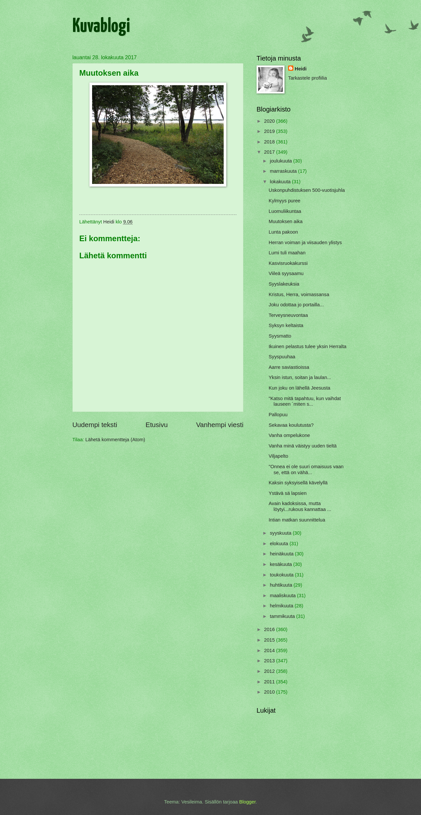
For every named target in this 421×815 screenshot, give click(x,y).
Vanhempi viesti (219, 424)
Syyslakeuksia (284, 284)
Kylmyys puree (285, 200)
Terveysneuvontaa (288, 315)
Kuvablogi (101, 26)
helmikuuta (282, 605)
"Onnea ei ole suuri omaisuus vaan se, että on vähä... (306, 469)
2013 (270, 660)
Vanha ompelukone (289, 435)
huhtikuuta (281, 585)
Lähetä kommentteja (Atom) (115, 439)
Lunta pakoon (283, 232)
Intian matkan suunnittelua (297, 519)
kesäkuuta (281, 564)
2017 (270, 152)
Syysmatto (280, 336)
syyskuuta (281, 533)
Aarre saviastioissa (289, 367)
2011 (270, 681)
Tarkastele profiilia (307, 78)
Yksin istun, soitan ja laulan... (300, 377)
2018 (270, 141)
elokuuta (279, 543)
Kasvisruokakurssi (288, 263)
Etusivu (156, 424)
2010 (270, 692)
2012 (270, 671)
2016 (270, 629)
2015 (270, 640)
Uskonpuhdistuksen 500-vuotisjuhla (307, 190)
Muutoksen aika (286, 221)
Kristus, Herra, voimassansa (299, 294)
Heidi (301, 68)
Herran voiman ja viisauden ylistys (305, 242)
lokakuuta (281, 181)
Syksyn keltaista (286, 325)
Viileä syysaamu (286, 273)
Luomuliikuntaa (285, 211)
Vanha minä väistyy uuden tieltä (303, 445)
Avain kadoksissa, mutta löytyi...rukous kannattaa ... (300, 506)
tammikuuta (283, 616)
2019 (270, 131)
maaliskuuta (283, 595)
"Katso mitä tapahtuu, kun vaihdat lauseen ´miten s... (305, 401)
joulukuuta (281, 161)
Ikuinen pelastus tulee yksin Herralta (307, 346)
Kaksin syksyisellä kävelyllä (298, 482)
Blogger (247, 801)
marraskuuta (284, 171)
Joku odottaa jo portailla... (296, 304)
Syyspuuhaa (282, 356)
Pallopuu (278, 414)
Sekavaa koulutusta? (291, 425)
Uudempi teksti (94, 424)
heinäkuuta (282, 553)
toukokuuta (282, 574)
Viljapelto (278, 456)
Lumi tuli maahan (287, 252)
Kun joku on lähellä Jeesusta (299, 388)
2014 (270, 650)
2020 (270, 121)
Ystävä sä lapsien (288, 493)
